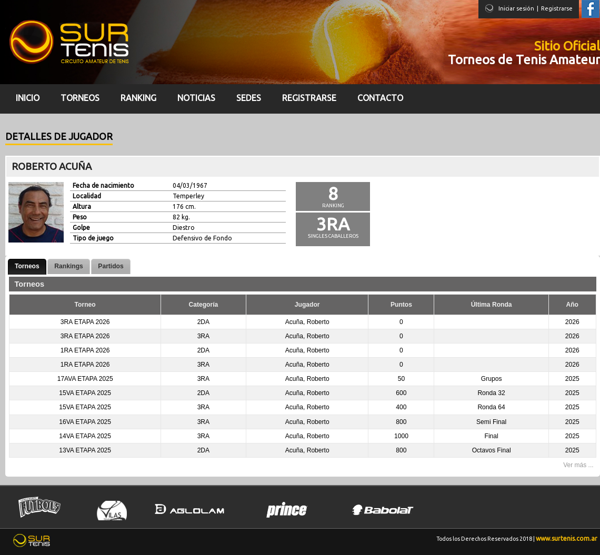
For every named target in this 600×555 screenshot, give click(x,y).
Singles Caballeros (333, 236)
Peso (80, 217)
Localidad (87, 196)
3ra (332, 224)
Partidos (110, 266)
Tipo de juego (93, 238)
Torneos (27, 266)
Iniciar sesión (516, 8)
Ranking (333, 205)
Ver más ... (578, 465)
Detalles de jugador (59, 136)
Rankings (68, 266)
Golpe (81, 227)
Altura (82, 206)
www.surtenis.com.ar (566, 538)
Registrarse (557, 8)
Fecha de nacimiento (103, 185)
